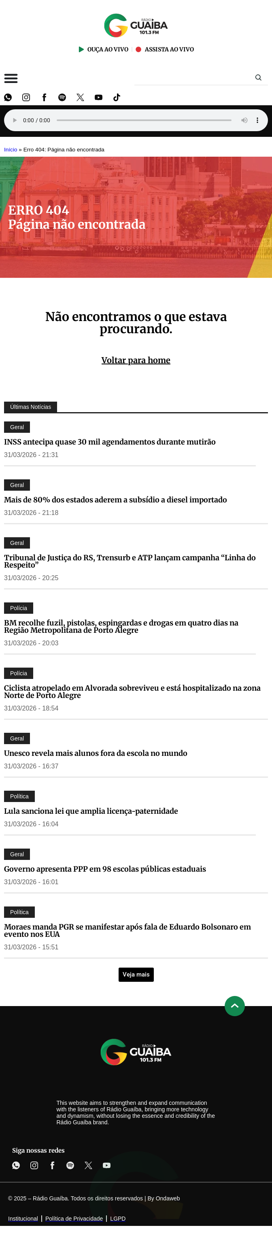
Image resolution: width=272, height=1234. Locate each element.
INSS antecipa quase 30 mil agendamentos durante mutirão (110, 442)
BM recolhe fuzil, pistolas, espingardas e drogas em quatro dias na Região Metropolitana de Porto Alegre (121, 626)
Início (10, 150)
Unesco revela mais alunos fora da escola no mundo (95, 753)
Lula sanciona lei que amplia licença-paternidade (91, 811)
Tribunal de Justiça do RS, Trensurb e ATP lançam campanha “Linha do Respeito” (130, 561)
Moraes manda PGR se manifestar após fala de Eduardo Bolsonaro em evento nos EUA (127, 930)
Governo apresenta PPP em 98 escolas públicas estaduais (105, 869)
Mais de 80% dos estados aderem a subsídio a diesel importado (115, 499)
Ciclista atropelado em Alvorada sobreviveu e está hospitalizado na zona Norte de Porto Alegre (132, 691)
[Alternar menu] (11, 78)
